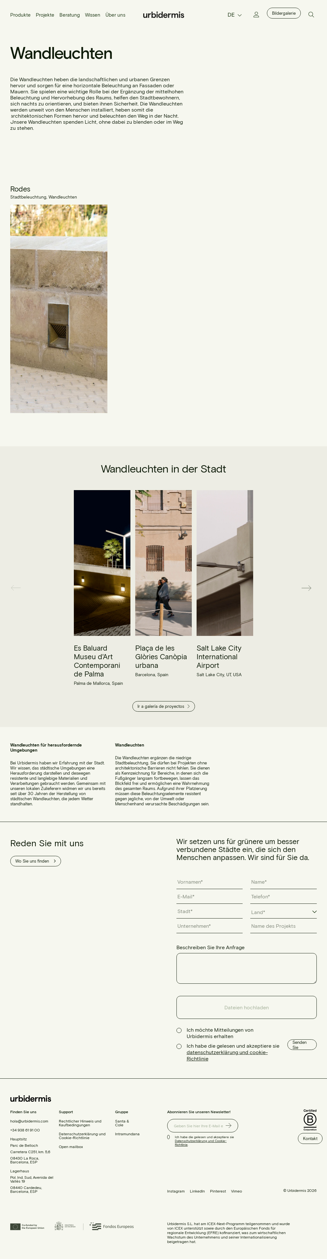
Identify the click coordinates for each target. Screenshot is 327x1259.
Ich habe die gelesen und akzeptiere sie (233, 1052)
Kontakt (310, 1138)
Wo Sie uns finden (35, 861)
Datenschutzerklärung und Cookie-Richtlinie (82, 1135)
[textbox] (261, 912)
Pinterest (218, 1191)
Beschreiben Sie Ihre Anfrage (210, 947)
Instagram (176, 1191)
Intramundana (127, 1134)
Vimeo (236, 1191)
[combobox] (283, 912)
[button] (18, 588)
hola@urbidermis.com (29, 1121)
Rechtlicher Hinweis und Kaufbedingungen (80, 1123)
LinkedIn (197, 1191)
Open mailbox (71, 1146)
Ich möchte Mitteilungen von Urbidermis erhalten (220, 1033)
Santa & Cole (122, 1123)
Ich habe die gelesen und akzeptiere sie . (204, 1140)
